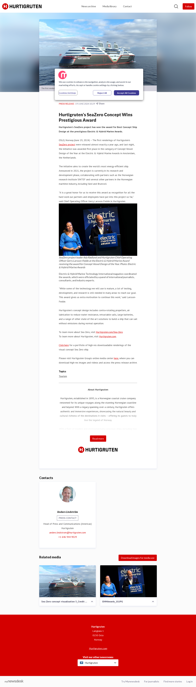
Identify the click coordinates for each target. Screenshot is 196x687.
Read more (98, 438)
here (116, 358)
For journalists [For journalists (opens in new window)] (151, 681)
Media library (109, 6)
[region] (99, 84)
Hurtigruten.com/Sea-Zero (109, 332)
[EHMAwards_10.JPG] (128, 581)
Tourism (63, 376)
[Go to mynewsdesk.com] (14, 681)
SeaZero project (67, 144)
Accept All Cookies (126, 93)
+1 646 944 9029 (67, 536)
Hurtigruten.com (107, 336)
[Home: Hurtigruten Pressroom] (22, 6)
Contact (127, 6)
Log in (189, 681)
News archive (88, 6)
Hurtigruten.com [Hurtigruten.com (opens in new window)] (98, 648)
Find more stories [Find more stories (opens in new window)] (172, 681)
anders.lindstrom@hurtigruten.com (67, 532)
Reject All (102, 93)
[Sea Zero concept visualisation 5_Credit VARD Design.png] (67, 581)
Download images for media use (137, 557)
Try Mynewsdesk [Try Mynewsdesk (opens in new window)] (130, 681)
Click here (64, 345)
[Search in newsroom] (176, 6)
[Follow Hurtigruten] (188, 6)
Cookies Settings (67, 92)
